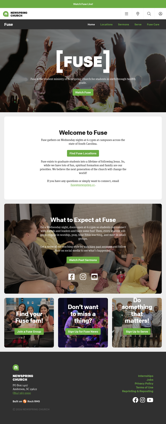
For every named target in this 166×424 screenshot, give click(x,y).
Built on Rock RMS (26, 401)
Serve (138, 24)
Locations (106, 24)
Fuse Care (153, 24)
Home (91, 24)
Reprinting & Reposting (137, 391)
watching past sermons (98, 247)
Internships (145, 376)
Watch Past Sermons (83, 260)
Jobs (150, 379)
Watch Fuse (83, 92)
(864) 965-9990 (22, 393)
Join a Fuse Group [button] (29, 331)
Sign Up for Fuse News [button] (83, 331)
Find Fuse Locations (83, 153)
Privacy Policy (144, 383)
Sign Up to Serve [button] (137, 331)
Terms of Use (144, 387)
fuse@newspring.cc (83, 185)
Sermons (123, 24)
